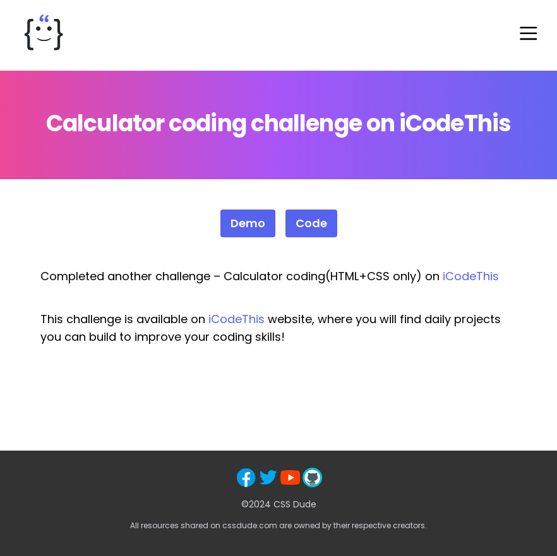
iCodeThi (233, 319)
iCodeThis (471, 276)
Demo (248, 223)
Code (311, 223)
